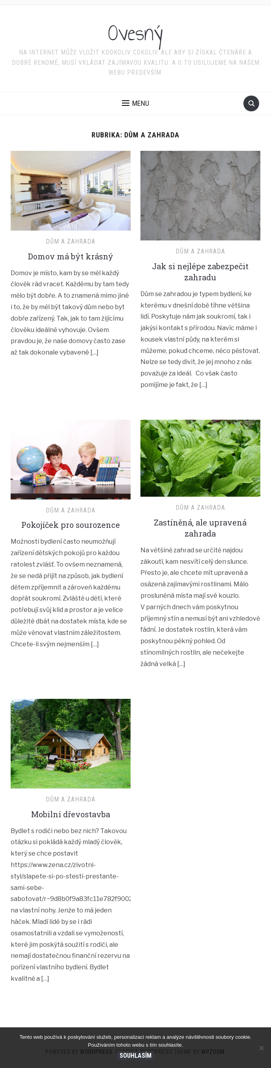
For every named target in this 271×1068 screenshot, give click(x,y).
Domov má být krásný (70, 256)
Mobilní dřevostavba (70, 814)
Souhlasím (135, 1055)
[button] (135, 103)
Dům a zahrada (70, 241)
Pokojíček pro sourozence (70, 525)
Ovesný (135, 33)
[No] (261, 1048)
